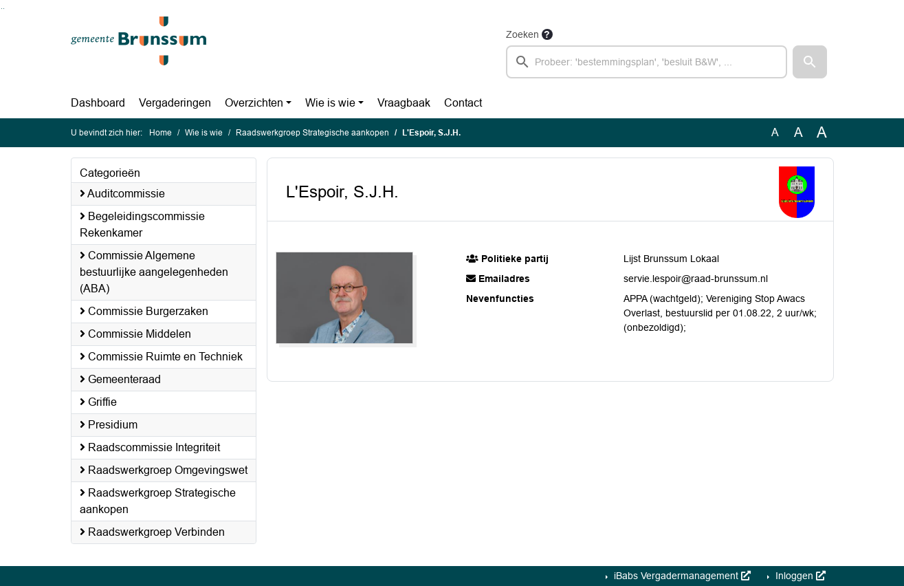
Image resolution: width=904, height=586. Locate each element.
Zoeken (522, 34)
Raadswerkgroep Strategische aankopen (312, 133)
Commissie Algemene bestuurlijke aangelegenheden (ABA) (154, 272)
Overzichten (254, 103)
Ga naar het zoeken (1, 8)
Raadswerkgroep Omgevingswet (163, 470)
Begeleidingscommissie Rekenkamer (142, 224)
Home (160, 133)
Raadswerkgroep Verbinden (152, 532)
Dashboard (98, 103)
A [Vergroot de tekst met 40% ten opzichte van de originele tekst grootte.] (822, 132)
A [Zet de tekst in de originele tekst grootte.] (775, 132)
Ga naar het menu (3, 8)
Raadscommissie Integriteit (150, 447)
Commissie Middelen (135, 334)
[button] (810, 61)
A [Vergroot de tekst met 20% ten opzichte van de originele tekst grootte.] (798, 132)
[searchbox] (647, 61)
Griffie (98, 402)
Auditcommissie (122, 193)
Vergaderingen (175, 103)
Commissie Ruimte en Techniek (161, 356)
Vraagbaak (403, 103)
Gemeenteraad (120, 379)
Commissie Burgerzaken (144, 311)
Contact (463, 103)
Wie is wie (330, 103)
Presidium (108, 425)
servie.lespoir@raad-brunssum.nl (696, 278)
